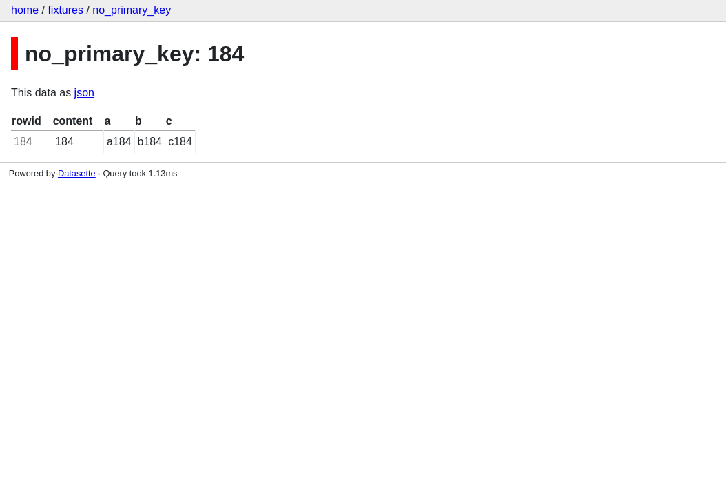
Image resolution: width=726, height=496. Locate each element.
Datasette (77, 173)
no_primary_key (131, 10)
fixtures (65, 10)
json (84, 93)
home (25, 10)
